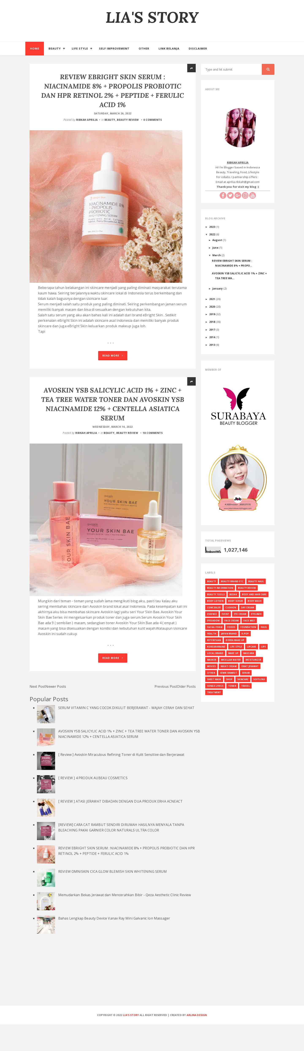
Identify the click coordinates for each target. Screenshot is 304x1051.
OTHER (211, 672)
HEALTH (211, 633)
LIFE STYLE (236, 646)
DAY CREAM (247, 607)
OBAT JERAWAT (250, 666)
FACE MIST (249, 620)
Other (144, 48)
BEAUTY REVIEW (128, 120)
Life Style (80, 48)
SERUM (246, 672)
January (217, 288)
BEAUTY (109, 120)
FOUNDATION (248, 627)
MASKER (211, 659)
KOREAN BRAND (216, 646)
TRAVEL (245, 685)
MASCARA (248, 653)
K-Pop (245, 633)
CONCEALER (214, 607)
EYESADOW (213, 620)
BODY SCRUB (235, 600)
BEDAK (233, 594)
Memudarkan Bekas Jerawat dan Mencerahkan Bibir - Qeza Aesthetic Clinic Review (124, 921)
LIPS (263, 646)
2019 (212, 314)
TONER (232, 685)
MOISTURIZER (253, 659)
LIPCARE (251, 646)
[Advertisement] (152, 1001)
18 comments (153, 446)
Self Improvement (114, 48)
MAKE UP (233, 653)
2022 (212, 234)
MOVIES (211, 666)
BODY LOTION (215, 600)
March (216, 255)
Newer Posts (55, 712)
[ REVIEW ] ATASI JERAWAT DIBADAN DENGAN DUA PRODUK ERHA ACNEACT (120, 827)
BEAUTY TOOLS (216, 594)
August (217, 240)
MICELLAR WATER (231, 659)
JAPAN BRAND (229, 633)
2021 (212, 299)
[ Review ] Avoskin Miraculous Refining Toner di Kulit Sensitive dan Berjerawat (121, 781)
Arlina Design (197, 1041)
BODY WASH (254, 600)
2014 (212, 337)
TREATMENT (214, 692)
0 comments (152, 120)
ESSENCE (212, 614)
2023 (212, 226)
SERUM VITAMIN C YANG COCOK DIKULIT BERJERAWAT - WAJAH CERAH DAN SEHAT (126, 734)
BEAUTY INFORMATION (220, 587)
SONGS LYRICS (215, 685)
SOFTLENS (259, 679)
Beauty (55, 48)
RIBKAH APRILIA (87, 120)
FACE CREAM (231, 620)
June (215, 247)
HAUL (264, 627)
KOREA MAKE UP (235, 640)
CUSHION (230, 607)
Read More (112, 369)
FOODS (231, 627)
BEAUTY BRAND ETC (232, 581)
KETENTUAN (214, 640)
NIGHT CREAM (228, 666)
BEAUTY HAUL (256, 581)
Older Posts (186, 712)
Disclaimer (198, 48)
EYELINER (256, 614)
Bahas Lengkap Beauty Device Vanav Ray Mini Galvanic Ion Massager (114, 944)
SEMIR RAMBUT (228, 672)
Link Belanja (169, 48)
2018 (212, 321)
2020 (212, 306)
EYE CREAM (240, 614)
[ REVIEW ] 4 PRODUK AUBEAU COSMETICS (93, 804)
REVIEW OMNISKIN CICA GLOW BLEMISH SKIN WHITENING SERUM (112, 897)
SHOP (229, 679)
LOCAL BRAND (215, 653)
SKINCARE (242, 679)
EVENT (225, 614)
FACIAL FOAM (214, 627)
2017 (212, 329)
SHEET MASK (214, 679)
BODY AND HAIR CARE (254, 594)
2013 (212, 344)
